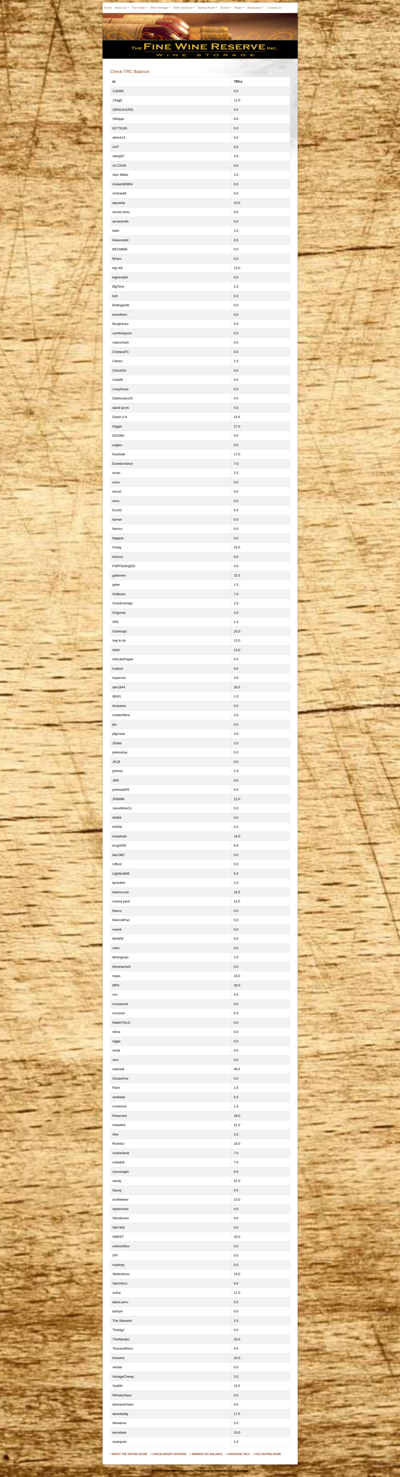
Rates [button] (238, 7)
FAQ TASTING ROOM (267, 1454)
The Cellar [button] (138, 7)
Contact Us (274, 7)
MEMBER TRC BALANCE (206, 1454)
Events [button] (224, 7)
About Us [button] (121, 7)
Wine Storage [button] (159, 7)
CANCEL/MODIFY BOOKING (168, 1454)
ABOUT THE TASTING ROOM (128, 1454)
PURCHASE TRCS (238, 1454)
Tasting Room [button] (206, 7)
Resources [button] (254, 7)
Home (108, 7)
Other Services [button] (182, 7)
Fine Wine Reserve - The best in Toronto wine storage (206, 1471)
